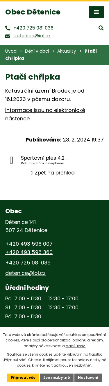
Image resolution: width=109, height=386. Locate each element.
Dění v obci (37, 51)
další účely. (76, 345)
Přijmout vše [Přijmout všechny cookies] (23, 377)
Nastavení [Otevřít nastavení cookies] (88, 377)
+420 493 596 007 (29, 243)
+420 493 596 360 (29, 252)
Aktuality (66, 51)
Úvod (11, 51)
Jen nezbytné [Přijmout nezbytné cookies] (56, 377)
